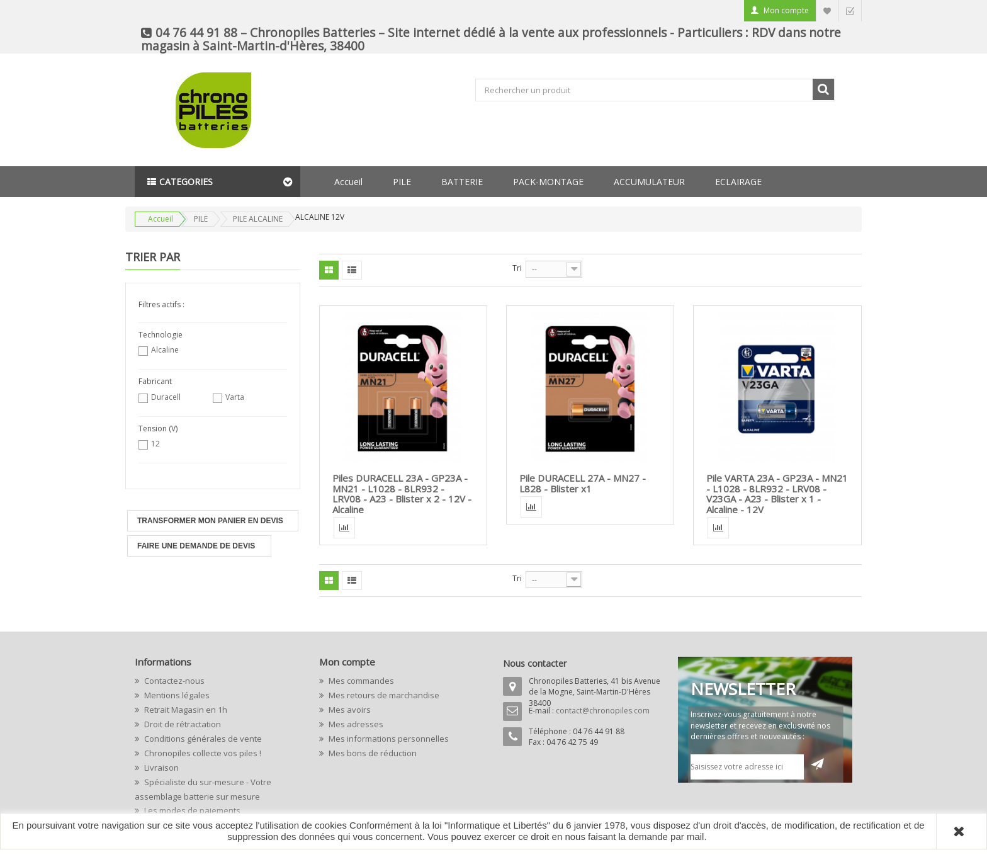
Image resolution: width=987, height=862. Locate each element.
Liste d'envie (827, 10)
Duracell (166, 397)
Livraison (160, 767)
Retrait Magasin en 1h (184, 709)
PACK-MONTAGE (548, 182)
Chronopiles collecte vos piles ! (201, 753)
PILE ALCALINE (258, 218)
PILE (402, 182)
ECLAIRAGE (738, 182)
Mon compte (786, 10)
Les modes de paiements (191, 810)
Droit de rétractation (181, 724)
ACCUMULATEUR (649, 182)
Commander (850, 10)
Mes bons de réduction (372, 753)
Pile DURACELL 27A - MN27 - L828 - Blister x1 (582, 483)
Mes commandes (360, 680)
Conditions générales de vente (202, 738)
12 (155, 443)
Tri (517, 268)
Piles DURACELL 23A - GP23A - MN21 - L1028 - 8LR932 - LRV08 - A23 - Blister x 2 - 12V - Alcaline (401, 494)
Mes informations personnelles (388, 738)
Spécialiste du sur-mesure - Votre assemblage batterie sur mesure (203, 789)
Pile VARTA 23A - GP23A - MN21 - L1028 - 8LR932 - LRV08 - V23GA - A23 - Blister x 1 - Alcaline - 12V (777, 494)
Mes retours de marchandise (383, 695)
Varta (234, 397)
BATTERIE (462, 182)
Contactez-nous (173, 680)
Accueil (348, 182)
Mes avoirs (349, 709)
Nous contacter (535, 663)
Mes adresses (355, 724)
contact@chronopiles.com (603, 710)
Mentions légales (176, 695)
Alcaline (165, 349)
